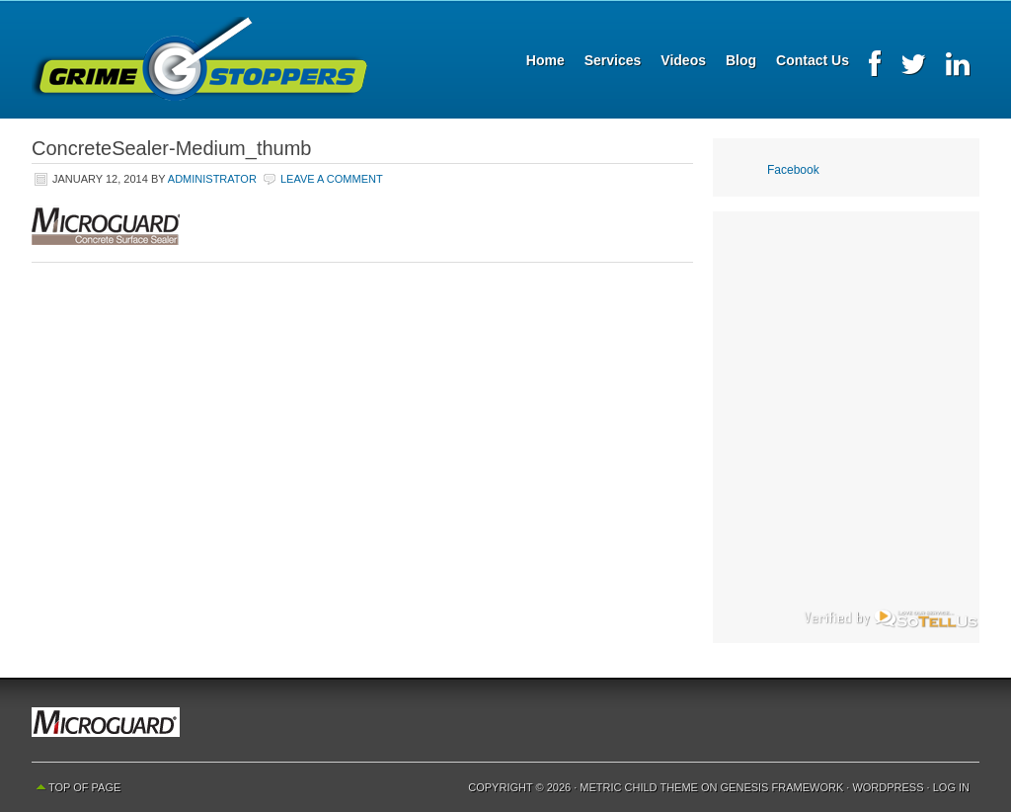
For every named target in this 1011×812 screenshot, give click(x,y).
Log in (951, 787)
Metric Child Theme (639, 787)
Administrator (212, 179)
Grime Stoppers (199, 59)
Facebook (793, 170)
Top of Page (84, 787)
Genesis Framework (782, 787)
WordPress (887, 787)
